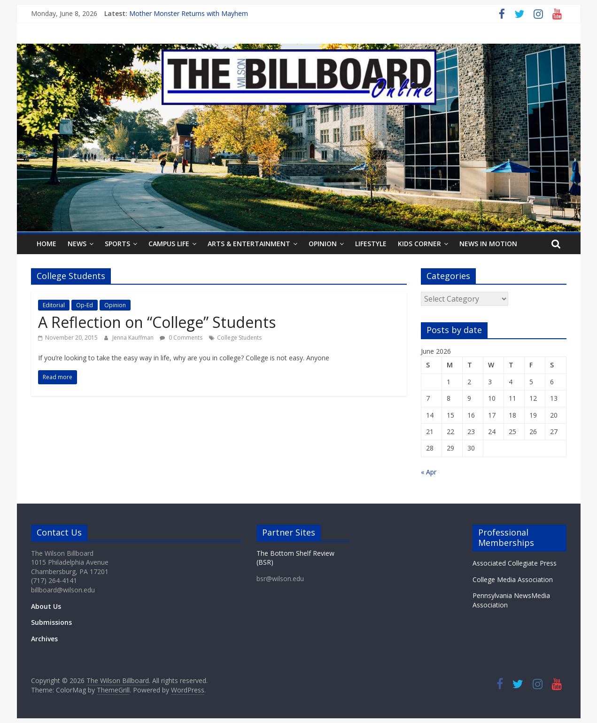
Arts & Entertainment (249, 243)
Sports (117, 243)
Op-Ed (84, 305)
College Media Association (513, 579)
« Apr (428, 471)
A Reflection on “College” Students (157, 322)
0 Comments (181, 338)
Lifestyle (371, 243)
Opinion (323, 243)
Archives (44, 638)
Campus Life (168, 243)
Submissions (51, 622)
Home (46, 243)
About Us (46, 606)
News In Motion (488, 243)
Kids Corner (419, 243)
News (77, 243)
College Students (239, 338)
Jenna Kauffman (133, 338)
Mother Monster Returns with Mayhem (188, 13)
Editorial (54, 305)
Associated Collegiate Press (515, 563)
